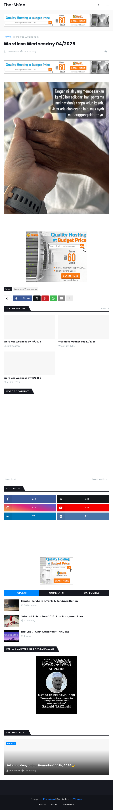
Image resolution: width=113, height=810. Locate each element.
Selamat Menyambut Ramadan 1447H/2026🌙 (40, 766)
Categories (92, 593)
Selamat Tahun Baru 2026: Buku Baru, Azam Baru (52, 616)
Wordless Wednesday (26, 36)
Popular (21, 593)
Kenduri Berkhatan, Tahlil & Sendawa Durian (49, 601)
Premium (49, 799)
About (53, 804)
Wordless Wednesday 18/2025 (22, 341)
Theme (77, 799)
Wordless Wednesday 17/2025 (77, 341)
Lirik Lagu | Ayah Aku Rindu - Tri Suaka (45, 631)
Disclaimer (68, 804)
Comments (56, 593)
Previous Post (100, 479)
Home (7, 36)
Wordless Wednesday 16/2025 (22, 378)
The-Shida (15, 5)
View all (105, 308)
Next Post (10, 479)
